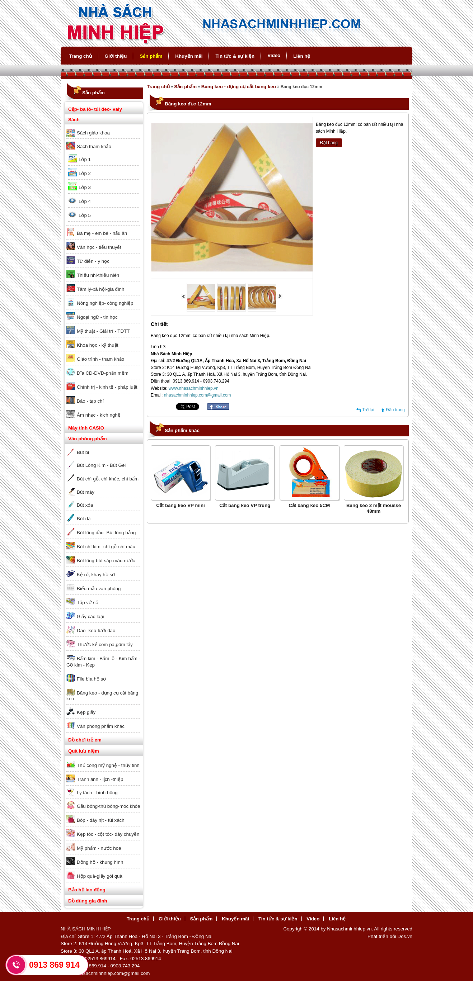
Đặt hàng (329, 142)
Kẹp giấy (86, 712)
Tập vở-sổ (87, 602)
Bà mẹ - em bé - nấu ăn (102, 233)
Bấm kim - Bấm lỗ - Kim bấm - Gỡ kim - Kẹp (103, 662)
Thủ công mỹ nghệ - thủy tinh (108, 765)
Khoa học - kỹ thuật (97, 345)
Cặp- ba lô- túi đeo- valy (95, 109)
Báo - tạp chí (90, 401)
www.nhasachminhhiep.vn (194, 388)
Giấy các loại (90, 616)
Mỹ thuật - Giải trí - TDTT (103, 331)
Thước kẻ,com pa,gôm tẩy (105, 644)
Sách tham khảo (94, 146)
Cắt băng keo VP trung (244, 505)
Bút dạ (83, 518)
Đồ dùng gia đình (87, 901)
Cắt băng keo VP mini (180, 505)
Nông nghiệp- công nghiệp (105, 303)
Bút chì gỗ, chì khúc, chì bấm (108, 479)
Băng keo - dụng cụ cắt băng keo (102, 695)
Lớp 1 (85, 159)
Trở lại (368, 409)
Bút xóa (85, 505)
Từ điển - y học (93, 261)
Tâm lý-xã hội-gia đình (100, 289)
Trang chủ (80, 56)
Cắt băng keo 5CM (309, 505)
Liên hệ (301, 56)
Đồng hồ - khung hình (100, 862)
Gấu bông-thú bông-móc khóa (108, 806)
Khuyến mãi (188, 56)
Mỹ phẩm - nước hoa (99, 848)
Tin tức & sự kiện (234, 56)
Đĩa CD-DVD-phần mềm (102, 373)
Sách (74, 119)
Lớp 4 (85, 201)
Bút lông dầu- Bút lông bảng (106, 532)
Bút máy (85, 492)
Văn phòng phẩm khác (101, 726)
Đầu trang (395, 409)
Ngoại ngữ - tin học (97, 317)
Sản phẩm (151, 56)
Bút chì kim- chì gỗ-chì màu (106, 546)
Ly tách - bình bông (97, 792)
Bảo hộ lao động (87, 889)
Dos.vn (405, 936)
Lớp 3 (85, 187)
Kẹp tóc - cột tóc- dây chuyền (108, 834)
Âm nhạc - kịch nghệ (99, 415)
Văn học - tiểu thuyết (99, 247)
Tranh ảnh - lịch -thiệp (100, 779)
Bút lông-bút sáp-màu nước (106, 560)
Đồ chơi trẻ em (85, 740)
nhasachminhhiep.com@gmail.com (197, 395)
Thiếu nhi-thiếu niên (98, 275)
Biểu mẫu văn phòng (99, 588)
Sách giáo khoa (93, 133)
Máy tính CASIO (86, 428)
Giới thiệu (116, 56)
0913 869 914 (54, 965)
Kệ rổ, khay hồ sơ (96, 574)
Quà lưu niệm (83, 751)
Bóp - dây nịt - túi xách (101, 820)
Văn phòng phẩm (87, 438)
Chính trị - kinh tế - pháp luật (107, 387)
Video (273, 55)
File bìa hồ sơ (91, 679)
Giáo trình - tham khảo (100, 359)
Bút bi (83, 452)
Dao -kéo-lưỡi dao (96, 630)
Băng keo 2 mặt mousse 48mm (373, 508)
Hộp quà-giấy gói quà (99, 876)
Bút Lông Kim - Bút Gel (101, 465)
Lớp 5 (85, 215)
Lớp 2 (85, 173)
